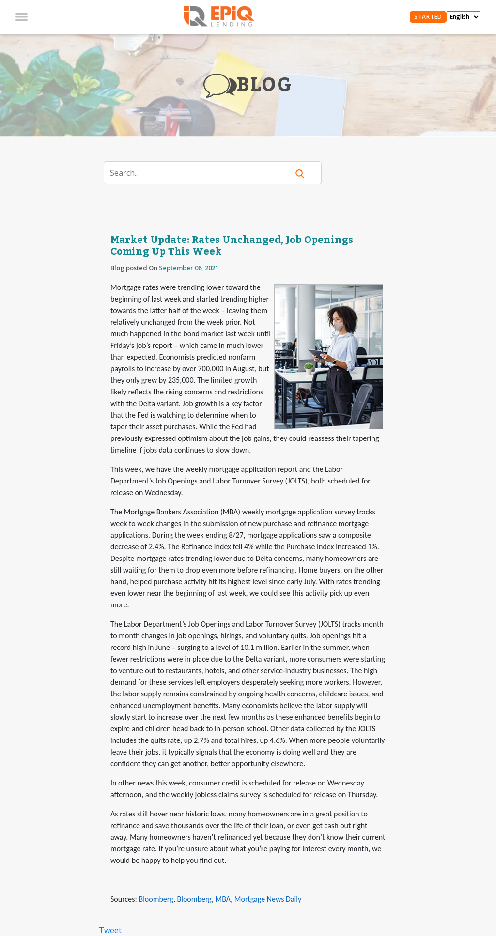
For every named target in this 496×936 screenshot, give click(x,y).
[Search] (202, 172)
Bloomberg (156, 899)
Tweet (110, 930)
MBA (223, 899)
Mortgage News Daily (267, 899)
